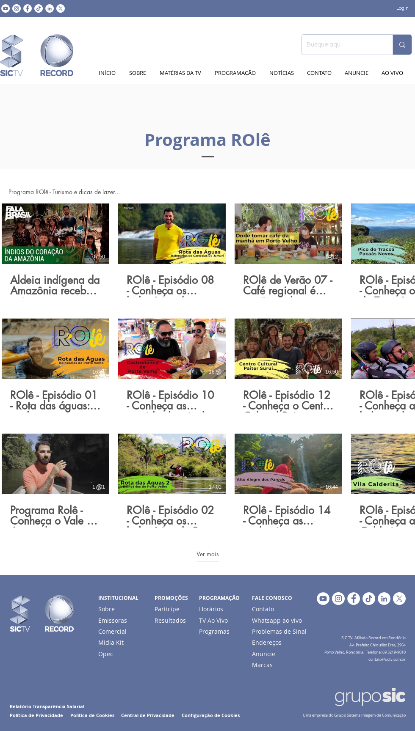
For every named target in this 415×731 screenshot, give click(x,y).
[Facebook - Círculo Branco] (27, 8)
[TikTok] (38, 8)
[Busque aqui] (341, 45)
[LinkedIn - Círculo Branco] (49, 8)
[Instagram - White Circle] (16, 8)
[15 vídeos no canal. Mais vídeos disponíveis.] (207, 365)
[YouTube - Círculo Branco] (5, 8)
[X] (60, 8)
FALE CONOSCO (272, 598)
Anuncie (263, 654)
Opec (105, 654)
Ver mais (207, 554)
